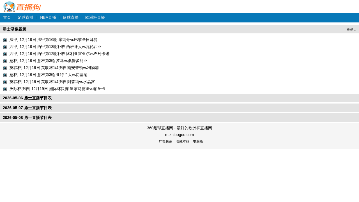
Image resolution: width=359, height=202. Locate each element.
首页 (7, 17)
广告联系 (165, 141)
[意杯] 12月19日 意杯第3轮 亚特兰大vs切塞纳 (48, 74)
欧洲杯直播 (95, 17)
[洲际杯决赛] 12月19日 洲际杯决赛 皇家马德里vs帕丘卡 (56, 88)
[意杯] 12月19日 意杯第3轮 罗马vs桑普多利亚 (48, 60)
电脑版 (198, 141)
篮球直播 (71, 17)
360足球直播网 (22, 3)
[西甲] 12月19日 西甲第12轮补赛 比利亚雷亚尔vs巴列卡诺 (58, 53)
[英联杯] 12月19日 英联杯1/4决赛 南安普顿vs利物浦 (53, 67)
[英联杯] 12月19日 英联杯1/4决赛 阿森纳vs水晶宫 (51, 81)
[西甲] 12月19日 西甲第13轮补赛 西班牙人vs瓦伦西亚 (55, 46)
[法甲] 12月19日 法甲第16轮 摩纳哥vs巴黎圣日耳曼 (53, 39)
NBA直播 (48, 17)
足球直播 (25, 17)
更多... (351, 29)
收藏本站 (182, 141)
